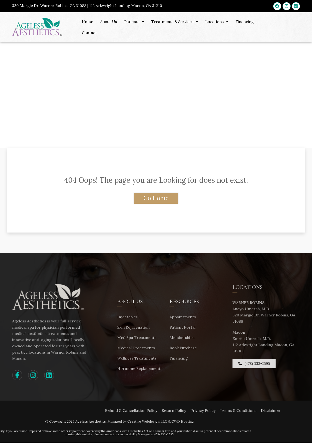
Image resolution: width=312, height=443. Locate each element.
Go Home (156, 198)
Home (87, 21)
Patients (134, 21)
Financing (244, 21)
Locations (216, 21)
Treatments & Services (174, 21)
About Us (108, 21)
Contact (89, 32)
